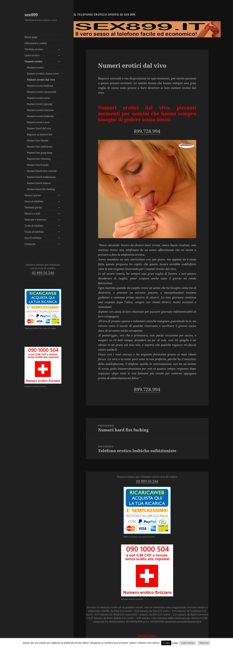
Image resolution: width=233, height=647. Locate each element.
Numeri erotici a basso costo (43, 73)
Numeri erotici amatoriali (41, 91)
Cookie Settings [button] (187, 643)
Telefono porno (33, 207)
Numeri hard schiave (39, 183)
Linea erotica (32, 55)
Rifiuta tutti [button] (203, 643)
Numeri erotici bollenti (40, 85)
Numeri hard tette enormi (42, 171)
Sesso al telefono (34, 201)
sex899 (31, 14)
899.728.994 (147, 131)
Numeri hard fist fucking (41, 189)
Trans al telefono (34, 231)
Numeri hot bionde (37, 140)
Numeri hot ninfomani (39, 146)
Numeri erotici (33, 61)
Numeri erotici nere (38, 122)
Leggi (175, 643)
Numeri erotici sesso (38, 98)
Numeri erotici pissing (39, 104)
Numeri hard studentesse (41, 177)
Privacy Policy (147, 636)
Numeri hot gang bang (39, 152)
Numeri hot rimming (39, 158)
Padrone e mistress (35, 219)
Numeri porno (33, 195)
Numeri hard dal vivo (39, 128)
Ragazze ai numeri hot (39, 134)
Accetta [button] (166, 643)
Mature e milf (32, 213)
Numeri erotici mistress (40, 110)
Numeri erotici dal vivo (41, 79)
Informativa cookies (36, 43)
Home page (31, 37)
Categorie (30, 244)
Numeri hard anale (38, 164)
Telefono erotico (34, 49)
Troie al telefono (34, 225)
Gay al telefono (33, 238)
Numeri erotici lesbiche (40, 116)
